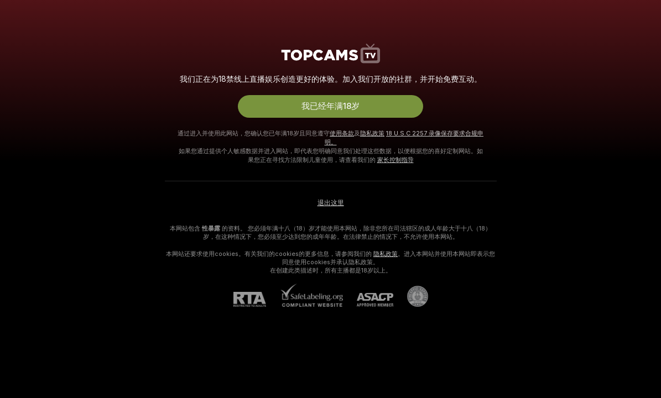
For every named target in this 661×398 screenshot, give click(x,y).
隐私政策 (372, 133)
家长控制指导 (395, 160)
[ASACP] (368, 300)
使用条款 (342, 133)
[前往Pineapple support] (410, 296)
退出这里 (331, 203)
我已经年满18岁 (330, 106)
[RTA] (256, 299)
